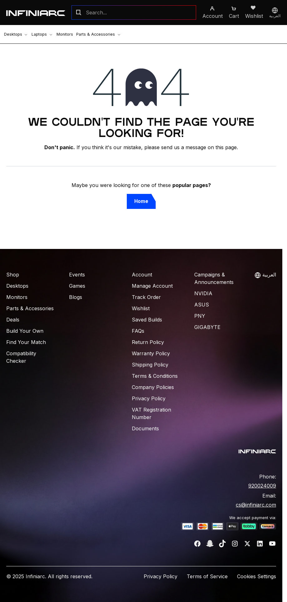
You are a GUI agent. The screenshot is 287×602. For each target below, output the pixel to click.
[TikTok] (222, 543)
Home (141, 201)
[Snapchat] (210, 543)
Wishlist (141, 308)
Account (142, 274)
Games (77, 286)
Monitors (59, 34)
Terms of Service (207, 576)
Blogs (75, 297)
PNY (199, 316)
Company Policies (153, 387)
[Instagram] (235, 543)
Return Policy (148, 342)
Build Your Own (24, 331)
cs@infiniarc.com (256, 505)
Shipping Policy (150, 365)
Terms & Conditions (155, 376)
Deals (12, 319)
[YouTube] (272, 543)
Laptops (38, 34)
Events (77, 274)
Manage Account (152, 286)
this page (226, 147)
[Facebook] (197, 543)
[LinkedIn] (260, 543)
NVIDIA (203, 293)
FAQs (138, 331)
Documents (145, 428)
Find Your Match (26, 342)
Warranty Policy (151, 353)
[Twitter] (247, 543)
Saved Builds (147, 319)
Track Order (146, 297)
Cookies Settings (256, 576)
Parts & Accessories (90, 34)
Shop (12, 274)
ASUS (201, 304)
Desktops (14, 34)
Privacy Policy (149, 398)
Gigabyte (207, 327)
